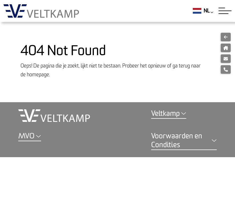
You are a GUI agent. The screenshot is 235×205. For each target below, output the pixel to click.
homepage (38, 75)
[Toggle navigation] (225, 11)
